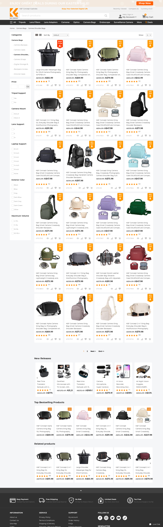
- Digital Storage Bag (21, 64)
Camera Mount (19, 109)
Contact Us (14, 520)
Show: (141, 35)
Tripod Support (19, 93)
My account (73, 517)
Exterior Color (18, 180)
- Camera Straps (19, 59)
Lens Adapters (50, 22)
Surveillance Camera (123, 22)
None (16, 173)
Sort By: (47, 35)
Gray (15, 193)
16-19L (16, 229)
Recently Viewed (119, 9)
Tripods (22, 22)
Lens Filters (35, 22)
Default (56, 35)
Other (16, 209)
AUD (147, 9)
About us (13, 517)
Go (28, 87)
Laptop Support (19, 144)
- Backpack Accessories (21, 69)
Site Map (13, 524)
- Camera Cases (18, 50)
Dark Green (18, 205)
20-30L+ (17, 233)
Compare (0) (134, 9)
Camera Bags (89, 22)
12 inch (16, 157)
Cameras (65, 22)
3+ (15, 137)
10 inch (16, 153)
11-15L (16, 225)
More (139, 22)
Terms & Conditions (47, 520)
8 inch (16, 149)
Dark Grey (17, 201)
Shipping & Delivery (47, 524)
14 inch (16, 165)
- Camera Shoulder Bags (21, 55)
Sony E (16, 114)
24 (148, 35)
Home (12, 28)
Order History (73, 520)
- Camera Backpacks (20, 45)
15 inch (16, 169)
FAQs (70, 524)
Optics (76, 22)
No (15, 102)
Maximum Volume (20, 216)
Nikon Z (17, 118)
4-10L (16, 221)
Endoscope (105, 22)
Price (14, 82)
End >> (101, 351)
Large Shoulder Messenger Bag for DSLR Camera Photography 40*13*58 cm (48, 72)
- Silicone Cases (18, 74)
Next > (93, 351)
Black (16, 185)
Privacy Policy (44, 517)
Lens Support (18, 124)
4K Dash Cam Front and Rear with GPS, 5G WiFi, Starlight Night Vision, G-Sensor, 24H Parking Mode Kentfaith (142, 385)
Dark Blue (17, 197)
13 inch (16, 161)
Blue (15, 189)
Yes (15, 98)
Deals (149, 22)
